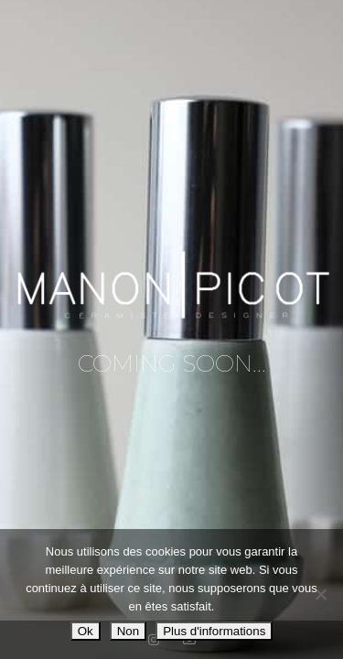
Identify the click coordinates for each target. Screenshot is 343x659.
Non (128, 631)
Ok (85, 631)
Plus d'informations (214, 631)
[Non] (320, 594)
